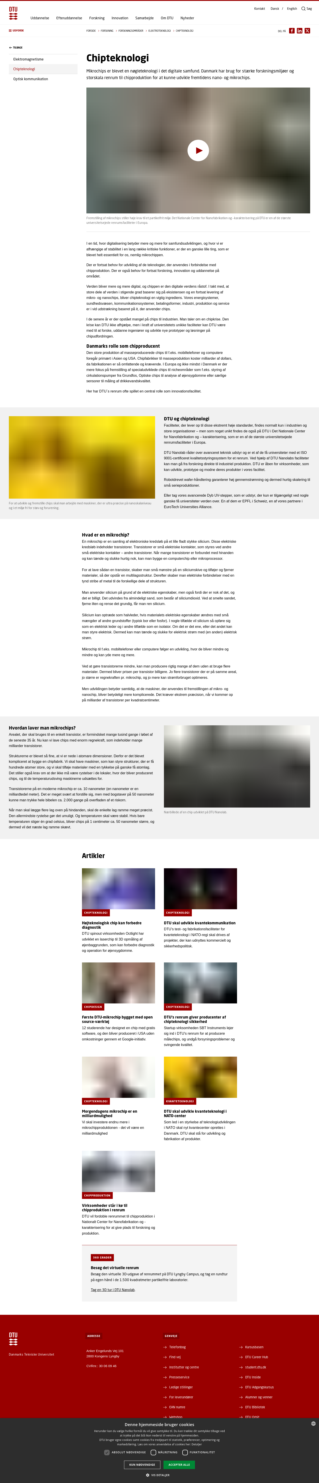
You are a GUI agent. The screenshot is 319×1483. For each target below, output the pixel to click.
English (292, 8)
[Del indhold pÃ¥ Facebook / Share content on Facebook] (292, 30)
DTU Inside (253, 1377)
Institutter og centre (184, 1367)
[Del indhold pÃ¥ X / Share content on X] (307, 30)
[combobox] (313, 1423)
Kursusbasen (254, 1347)
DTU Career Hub (256, 1357)
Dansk (275, 8)
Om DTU (167, 18)
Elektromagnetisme (28, 59)
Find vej (175, 1357)
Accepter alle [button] (179, 1465)
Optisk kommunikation (30, 79)
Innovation (120, 18)
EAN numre (177, 1407)
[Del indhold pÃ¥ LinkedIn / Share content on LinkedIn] (299, 30)
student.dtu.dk (255, 1367)
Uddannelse (40, 18)
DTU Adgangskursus (259, 1387)
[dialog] (159, 1450)
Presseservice (179, 1377)
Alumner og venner (258, 1397)
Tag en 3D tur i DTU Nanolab (113, 1290)
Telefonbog (177, 1347)
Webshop (175, 1417)
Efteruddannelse (69, 18)
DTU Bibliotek (255, 1407)
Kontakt (259, 8)
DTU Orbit (252, 1417)
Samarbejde (144, 18)
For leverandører (181, 1397)
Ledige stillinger (181, 1387)
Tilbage (15, 47)
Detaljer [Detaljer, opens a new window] (197, 1444)
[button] (43, 30)
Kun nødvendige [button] (142, 1465)
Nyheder (187, 18)
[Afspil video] (198, 150)
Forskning (97, 18)
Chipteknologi (24, 69)
